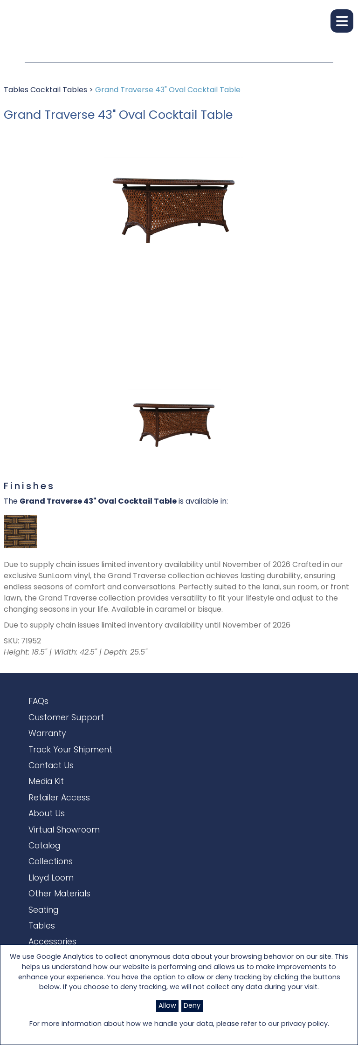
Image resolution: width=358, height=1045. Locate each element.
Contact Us (51, 776)
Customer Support (66, 722)
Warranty (47, 740)
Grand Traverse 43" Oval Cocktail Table (168, 90)
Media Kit (46, 795)
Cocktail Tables (59, 90)
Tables (17, 90)
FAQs (38, 703)
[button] (341, 21)
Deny (192, 1006)
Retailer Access (59, 813)
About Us (46, 831)
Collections (50, 886)
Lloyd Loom (51, 904)
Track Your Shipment (70, 758)
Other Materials (59, 923)
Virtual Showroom (64, 850)
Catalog (44, 868)
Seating (43, 941)
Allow (167, 1006)
